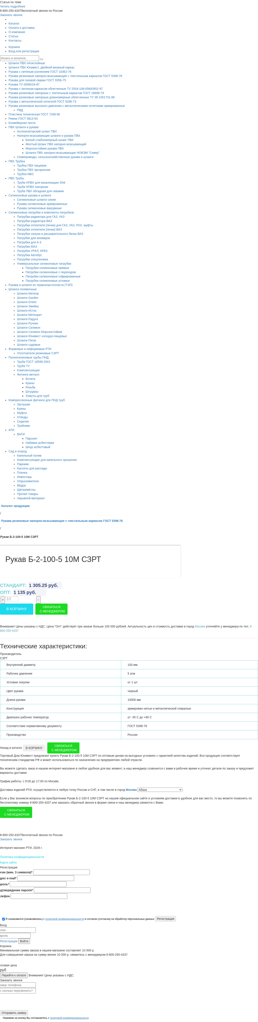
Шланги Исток (26, 310)
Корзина (14, 47)
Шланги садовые (28, 344)
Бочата (30, 378)
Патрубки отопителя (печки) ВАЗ (39, 229)
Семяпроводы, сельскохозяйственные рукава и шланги (55, 157)
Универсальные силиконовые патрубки (44, 263)
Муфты (22, 413)
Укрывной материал (31, 498)
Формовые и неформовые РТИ (30, 349)
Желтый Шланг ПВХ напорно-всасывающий (56, 144)
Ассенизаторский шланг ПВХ (37, 131)
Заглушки (23, 404)
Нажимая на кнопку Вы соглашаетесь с (45, 1017)
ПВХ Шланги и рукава (24, 127)
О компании (17, 32)
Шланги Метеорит (29, 314)
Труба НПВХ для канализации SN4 (41, 182)
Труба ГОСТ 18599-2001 (33, 361)
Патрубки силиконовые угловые (48, 280)
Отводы (22, 417)
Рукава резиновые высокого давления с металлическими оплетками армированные (67, 105)
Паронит (31, 438)
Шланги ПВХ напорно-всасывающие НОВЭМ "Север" (62, 152)
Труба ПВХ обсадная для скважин (40, 191)
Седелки (23, 421)
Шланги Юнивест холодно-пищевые (42, 336)
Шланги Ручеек (27, 323)
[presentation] (32, 907)
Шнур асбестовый (38, 447)
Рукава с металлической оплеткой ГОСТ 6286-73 (42, 101)
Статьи (13, 36)
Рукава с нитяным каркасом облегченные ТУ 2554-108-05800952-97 (56, 88)
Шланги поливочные (23, 289)
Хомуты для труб (37, 396)
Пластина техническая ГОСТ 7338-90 (34, 114)
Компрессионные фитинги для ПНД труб (37, 400)
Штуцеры (32, 391)
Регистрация (8, 941)
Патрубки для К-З (29, 242)
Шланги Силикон (28, 327)
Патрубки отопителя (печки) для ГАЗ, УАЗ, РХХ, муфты (55, 225)
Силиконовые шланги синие (36, 199)
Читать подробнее (12, 6)
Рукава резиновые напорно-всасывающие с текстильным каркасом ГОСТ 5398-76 (65, 76)
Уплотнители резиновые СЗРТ (38, 353)
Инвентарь (24, 477)
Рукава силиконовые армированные (42, 204)
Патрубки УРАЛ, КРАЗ (32, 251)
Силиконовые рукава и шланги (30, 195)
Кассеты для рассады (32, 468)
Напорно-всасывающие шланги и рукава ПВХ (48, 135)
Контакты (15, 40)
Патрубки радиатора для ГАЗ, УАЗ (41, 216)
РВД (20, 110)
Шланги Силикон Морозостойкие (39, 332)
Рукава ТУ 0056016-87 (24, 84)
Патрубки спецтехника (32, 259)
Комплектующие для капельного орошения (47, 460)
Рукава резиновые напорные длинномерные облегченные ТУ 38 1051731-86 (62, 97)
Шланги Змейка (28, 306)
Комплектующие (28, 370)
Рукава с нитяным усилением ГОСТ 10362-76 (40, 71)
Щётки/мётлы (26, 489)
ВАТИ (21, 434)
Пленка (22, 472)
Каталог (14, 23)
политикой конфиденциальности (64, 918)
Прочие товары (27, 494)
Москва (132, 789)
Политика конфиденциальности (22, 857)
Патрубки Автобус (29, 255)
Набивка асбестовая (40, 442)
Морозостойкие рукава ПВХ (45, 148)
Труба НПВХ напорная (32, 187)
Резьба (30, 387)
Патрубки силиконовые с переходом (51, 272)
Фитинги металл (28, 374)
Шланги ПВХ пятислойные (27, 63)
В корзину (16, 609)
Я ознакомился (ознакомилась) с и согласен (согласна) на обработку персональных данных (78, 918)
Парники (23, 464)
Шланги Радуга (27, 319)
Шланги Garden (27, 297)
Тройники (23, 425)
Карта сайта (8, 862)
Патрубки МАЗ (27, 246)
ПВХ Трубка (17, 161)
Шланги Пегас (26, 340)
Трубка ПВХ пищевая (31, 165)
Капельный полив (29, 455)
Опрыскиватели (28, 481)
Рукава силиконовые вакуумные (39, 208)
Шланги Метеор (28, 293)
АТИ (11, 430)
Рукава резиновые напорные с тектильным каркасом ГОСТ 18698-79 (56, 93)
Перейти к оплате (14, 975)
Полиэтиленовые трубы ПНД (29, 357)
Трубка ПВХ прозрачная (33, 169)
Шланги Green (27, 302)
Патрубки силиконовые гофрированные (53, 276)
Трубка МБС (25, 174)
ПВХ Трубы (16, 178)
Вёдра (21, 485)
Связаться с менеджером (52, 609)
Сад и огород (18, 451)
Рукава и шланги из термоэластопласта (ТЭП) (41, 285)
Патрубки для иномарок (33, 238)
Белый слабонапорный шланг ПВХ (50, 140)
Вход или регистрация (24, 51)
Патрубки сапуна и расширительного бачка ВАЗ (50, 233)
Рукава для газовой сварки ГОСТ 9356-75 (37, 80)
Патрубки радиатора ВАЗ (34, 221)
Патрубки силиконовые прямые (47, 268)
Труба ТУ (23, 366)
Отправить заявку (14, 1013)
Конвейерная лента (22, 123)
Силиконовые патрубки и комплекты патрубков (41, 212)
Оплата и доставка (22, 27)
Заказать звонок (11, 15)
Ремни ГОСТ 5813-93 (23, 118)
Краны (30, 383)
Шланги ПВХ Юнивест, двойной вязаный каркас (42, 67)
